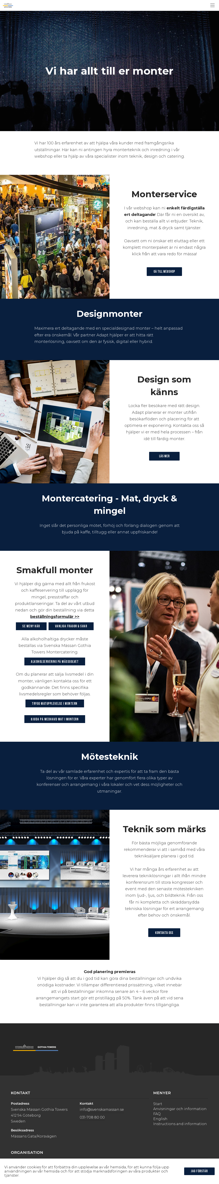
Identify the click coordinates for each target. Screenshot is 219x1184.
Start (157, 1104)
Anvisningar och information (180, 1109)
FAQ (157, 1114)
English (160, 1119)
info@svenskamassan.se (102, 1109)
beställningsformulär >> (54, 616)
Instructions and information (180, 1124)
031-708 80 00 (92, 1117)
